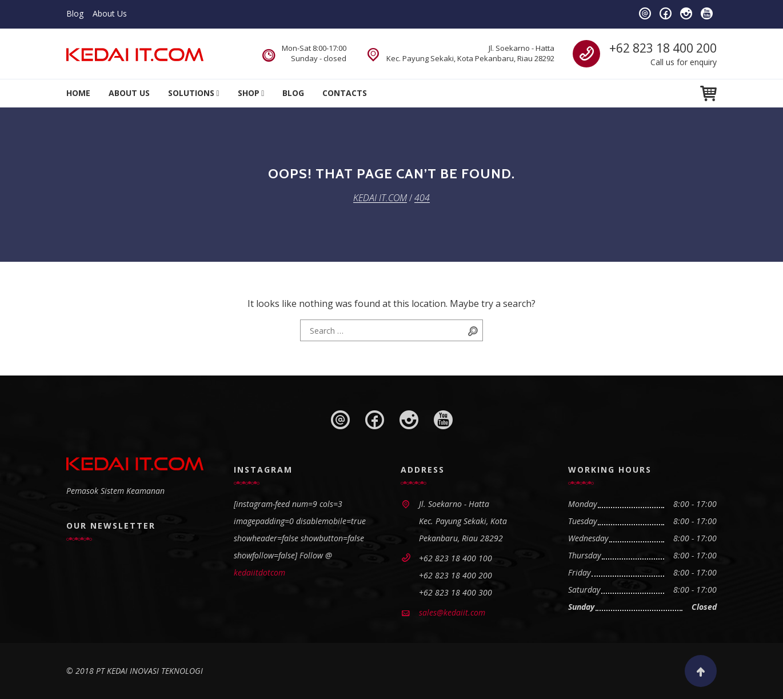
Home (78, 92)
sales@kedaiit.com (452, 612)
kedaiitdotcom (259, 572)
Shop (248, 92)
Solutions (191, 92)
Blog (74, 13)
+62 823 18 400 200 (663, 48)
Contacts (344, 92)
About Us (110, 13)
